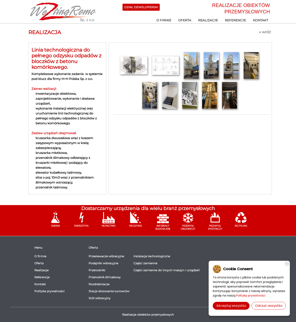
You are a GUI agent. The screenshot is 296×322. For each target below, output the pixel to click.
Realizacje (208, 20)
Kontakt (260, 20)
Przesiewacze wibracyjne (106, 256)
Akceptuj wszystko (231, 305)
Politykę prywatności (250, 295)
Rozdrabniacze (99, 284)
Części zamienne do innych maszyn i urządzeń (166, 270)
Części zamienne (145, 263)
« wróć (265, 32)
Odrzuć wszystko (268, 305)
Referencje (235, 20)
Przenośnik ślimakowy (105, 277)
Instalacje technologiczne (151, 256)
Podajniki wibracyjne (103, 263)
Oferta (184, 20)
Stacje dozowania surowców (109, 291)
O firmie (163, 20)
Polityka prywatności (49, 291)
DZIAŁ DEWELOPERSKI (141, 7)
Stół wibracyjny (100, 298)
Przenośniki (97, 270)
